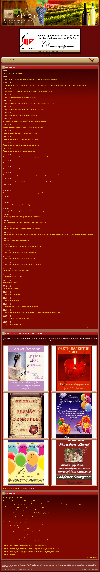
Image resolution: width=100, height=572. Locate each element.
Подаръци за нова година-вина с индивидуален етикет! (21, 534)
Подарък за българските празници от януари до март (20, 252)
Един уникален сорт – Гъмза (12, 276)
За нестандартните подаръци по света (16, 318)
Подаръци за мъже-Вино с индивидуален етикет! (19, 510)
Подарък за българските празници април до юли (19, 258)
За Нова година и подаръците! (13, 324)
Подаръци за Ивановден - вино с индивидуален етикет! (21, 228)
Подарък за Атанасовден (11, 294)
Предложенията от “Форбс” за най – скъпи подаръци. (20, 306)
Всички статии (92, 557)
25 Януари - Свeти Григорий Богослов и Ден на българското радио (25, 211)
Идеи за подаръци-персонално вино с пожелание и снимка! (23, 525)
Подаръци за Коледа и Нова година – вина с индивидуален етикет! (25, 540)
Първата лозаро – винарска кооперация (16, 270)
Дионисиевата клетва (10, 282)
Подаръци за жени (9, 554)
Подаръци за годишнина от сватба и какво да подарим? (21, 531)
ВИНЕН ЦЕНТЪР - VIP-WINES (13, 498)
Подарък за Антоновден (11, 300)
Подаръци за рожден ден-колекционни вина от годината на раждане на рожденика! (31, 549)
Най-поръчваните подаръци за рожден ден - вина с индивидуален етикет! (27, 507)
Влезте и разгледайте (10, 488)
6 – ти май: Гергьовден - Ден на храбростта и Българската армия (24, 522)
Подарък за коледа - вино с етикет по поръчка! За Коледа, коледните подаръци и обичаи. (33, 312)
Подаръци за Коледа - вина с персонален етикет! (19, 537)
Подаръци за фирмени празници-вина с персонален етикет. (23, 199)
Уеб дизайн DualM (90, 569)
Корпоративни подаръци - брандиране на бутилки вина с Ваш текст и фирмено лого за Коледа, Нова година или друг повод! (44, 504)
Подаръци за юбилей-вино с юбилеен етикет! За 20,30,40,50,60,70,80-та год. (28, 513)
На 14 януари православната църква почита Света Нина (22, 217)
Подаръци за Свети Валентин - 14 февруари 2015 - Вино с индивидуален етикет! (30, 501)
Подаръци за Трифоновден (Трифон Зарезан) (18, 205)
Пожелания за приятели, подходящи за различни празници (22, 246)
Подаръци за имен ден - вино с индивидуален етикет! (21, 519)
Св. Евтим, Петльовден (11, 288)
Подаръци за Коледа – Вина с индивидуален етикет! (20, 543)
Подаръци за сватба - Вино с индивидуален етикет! (20, 528)
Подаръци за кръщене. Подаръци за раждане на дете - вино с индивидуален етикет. (31, 552)
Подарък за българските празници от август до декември (22, 264)
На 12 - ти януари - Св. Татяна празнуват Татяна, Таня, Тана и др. (25, 222)
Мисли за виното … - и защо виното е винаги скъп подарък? (23, 193)
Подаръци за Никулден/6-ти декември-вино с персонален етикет (24, 546)
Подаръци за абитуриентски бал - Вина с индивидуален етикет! (24, 516)
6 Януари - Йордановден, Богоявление (16, 240)
